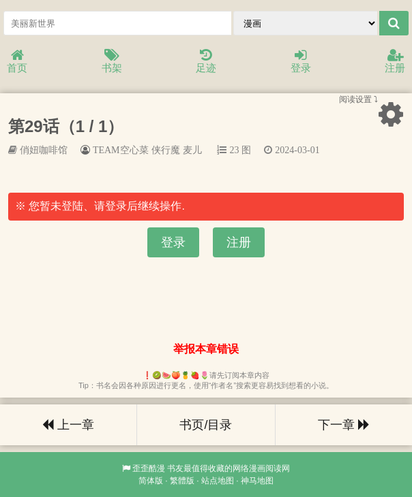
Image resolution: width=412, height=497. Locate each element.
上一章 (68, 425)
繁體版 (182, 480)
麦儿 (192, 150)
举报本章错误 (206, 349)
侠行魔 (165, 150)
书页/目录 (205, 425)
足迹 (206, 62)
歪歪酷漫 (148, 468)
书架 (112, 62)
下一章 (344, 425)
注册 (395, 62)
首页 (17, 62)
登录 (301, 62)
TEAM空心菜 (121, 150)
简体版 (150, 480)
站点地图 (217, 480)
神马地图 (257, 480)
